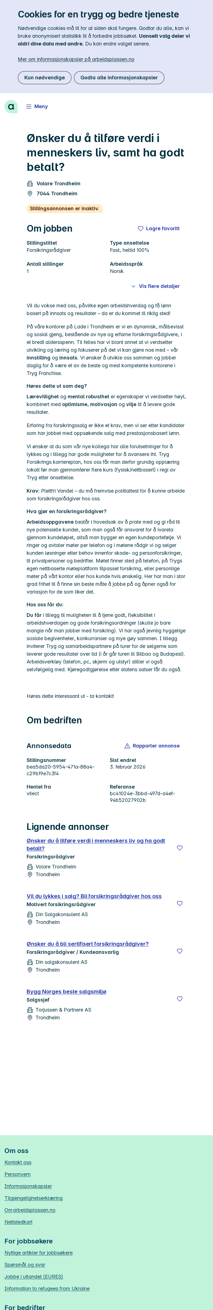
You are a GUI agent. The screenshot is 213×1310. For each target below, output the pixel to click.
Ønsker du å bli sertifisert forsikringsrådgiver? (88, 944)
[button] (152, 745)
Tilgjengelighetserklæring (33, 1198)
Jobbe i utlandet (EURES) (33, 1276)
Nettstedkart (18, 1222)
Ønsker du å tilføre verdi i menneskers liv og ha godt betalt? (96, 844)
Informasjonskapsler (28, 1186)
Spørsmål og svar (24, 1265)
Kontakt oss (17, 1162)
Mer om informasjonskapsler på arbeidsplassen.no (76, 59)
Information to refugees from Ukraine (47, 1288)
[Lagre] (179, 848)
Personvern (17, 1174)
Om (29, 1210)
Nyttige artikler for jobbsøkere (38, 1253)
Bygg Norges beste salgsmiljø (66, 991)
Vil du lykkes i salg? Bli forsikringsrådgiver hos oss (94, 896)
